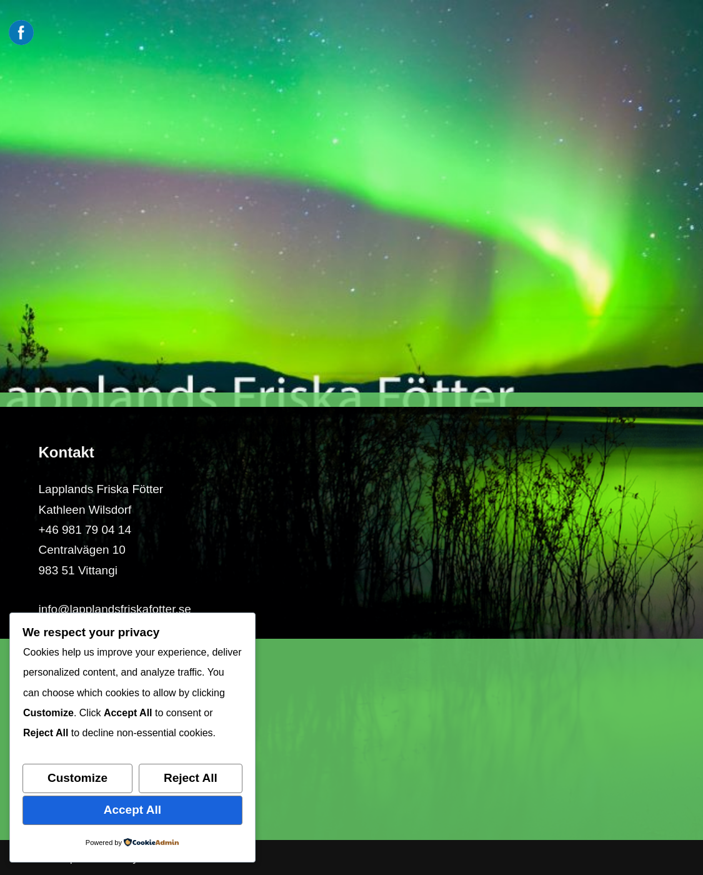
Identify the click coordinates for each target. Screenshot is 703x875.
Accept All (132, 809)
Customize (77, 777)
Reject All (190, 777)
